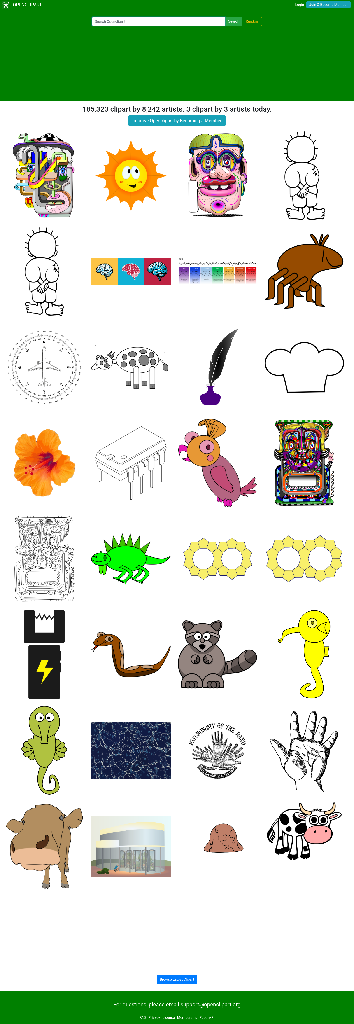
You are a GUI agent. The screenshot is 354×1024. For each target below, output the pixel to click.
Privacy (154, 1017)
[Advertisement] (177, 63)
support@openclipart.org (210, 1004)
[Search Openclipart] (158, 21)
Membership (187, 1017)
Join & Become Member (328, 4)
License (168, 1017)
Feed (203, 1017)
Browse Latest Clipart (177, 979)
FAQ (143, 1017)
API (211, 1017)
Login (299, 4)
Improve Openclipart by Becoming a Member (176, 120)
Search (233, 21)
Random (252, 21)
